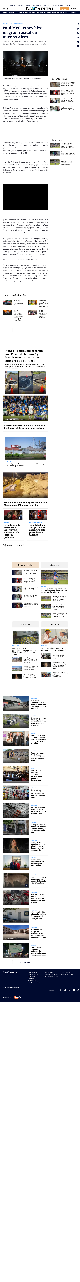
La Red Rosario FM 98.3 (51, 974)
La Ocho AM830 (49, 972)
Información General (17, 23)
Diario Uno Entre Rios (34, 976)
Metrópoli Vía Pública (34, 982)
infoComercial (32, 980)
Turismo (68, 5)
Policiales (47, 12)
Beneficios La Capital (57, 5)
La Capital (5, 23)
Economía (39, 12)
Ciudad (19, 12)
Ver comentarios (25, 330)
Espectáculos (64, 12)
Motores (20, 5)
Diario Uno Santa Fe (33, 974)
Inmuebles (13, 5)
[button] (4, 8)
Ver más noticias (25, 962)
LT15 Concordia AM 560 (51, 976)
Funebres (46, 5)
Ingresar (73, 8)
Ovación (32, 12)
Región (25, 12)
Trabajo (27, 5)
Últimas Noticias (8, 12)
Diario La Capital (32, 972)
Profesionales (36, 5)
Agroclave (55, 12)
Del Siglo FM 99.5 (66, 972)
